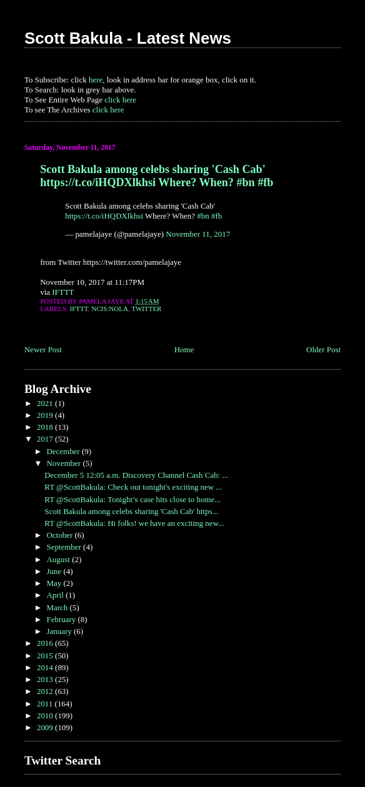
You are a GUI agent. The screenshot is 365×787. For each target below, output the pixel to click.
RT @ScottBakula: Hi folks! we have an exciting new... (134, 523)
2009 (46, 727)
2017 (46, 438)
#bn (203, 215)
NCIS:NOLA (109, 308)
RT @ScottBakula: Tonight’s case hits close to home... (132, 499)
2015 (46, 655)
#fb (216, 215)
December (63, 451)
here (95, 79)
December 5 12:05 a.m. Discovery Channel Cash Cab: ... (136, 475)
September (64, 547)
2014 (46, 667)
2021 (46, 403)
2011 (46, 703)
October (60, 535)
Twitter (146, 308)
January (60, 631)
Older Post (323, 349)
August (59, 559)
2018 (46, 427)
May (54, 583)
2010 (46, 715)
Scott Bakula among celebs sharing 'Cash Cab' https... (131, 511)
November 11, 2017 (198, 234)
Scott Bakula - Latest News (127, 38)
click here (120, 99)
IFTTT (63, 292)
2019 (46, 415)
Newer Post (43, 349)
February (62, 619)
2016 (46, 643)
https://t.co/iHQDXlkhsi (104, 215)
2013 (46, 679)
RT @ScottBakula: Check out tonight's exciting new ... (133, 487)
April (56, 595)
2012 (46, 691)
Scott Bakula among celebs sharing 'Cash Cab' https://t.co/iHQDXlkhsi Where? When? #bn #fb (156, 176)
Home (184, 349)
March (57, 607)
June (54, 571)
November (64, 463)
